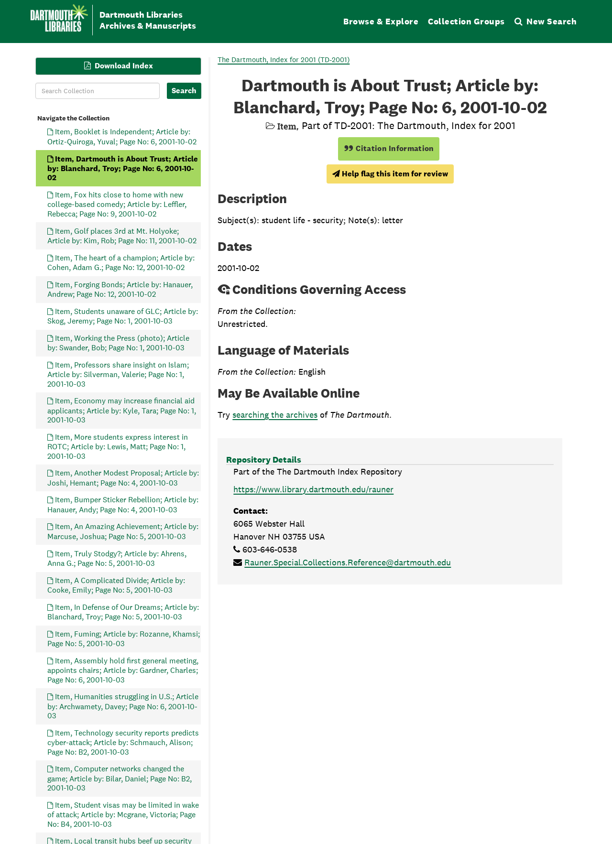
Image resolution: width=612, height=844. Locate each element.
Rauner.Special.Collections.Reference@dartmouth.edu (347, 562)
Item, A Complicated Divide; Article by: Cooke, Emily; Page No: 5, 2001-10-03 (116, 585)
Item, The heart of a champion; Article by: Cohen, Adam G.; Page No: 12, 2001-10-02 (121, 262)
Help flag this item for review (390, 174)
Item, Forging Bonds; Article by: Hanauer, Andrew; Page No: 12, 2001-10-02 (120, 289)
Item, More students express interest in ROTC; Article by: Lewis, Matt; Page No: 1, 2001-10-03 (117, 446)
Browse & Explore (380, 21)
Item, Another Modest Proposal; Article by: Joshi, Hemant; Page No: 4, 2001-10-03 (123, 477)
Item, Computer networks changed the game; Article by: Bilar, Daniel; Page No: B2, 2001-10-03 (119, 778)
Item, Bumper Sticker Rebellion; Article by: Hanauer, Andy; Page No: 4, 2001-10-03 (122, 504)
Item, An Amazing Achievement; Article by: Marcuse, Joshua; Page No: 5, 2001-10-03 (122, 531)
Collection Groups (466, 21)
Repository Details (263, 459)
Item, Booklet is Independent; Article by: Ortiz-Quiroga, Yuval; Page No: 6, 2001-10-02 (122, 136)
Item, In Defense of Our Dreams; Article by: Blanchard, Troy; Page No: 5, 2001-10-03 (123, 611)
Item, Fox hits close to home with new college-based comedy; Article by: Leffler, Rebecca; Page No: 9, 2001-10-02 (116, 204)
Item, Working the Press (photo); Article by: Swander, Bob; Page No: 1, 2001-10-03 (118, 342)
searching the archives (274, 414)
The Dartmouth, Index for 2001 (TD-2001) (284, 59)
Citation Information (389, 148)
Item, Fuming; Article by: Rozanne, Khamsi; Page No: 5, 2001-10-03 (123, 638)
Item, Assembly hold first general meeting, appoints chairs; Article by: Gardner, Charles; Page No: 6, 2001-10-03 (122, 669)
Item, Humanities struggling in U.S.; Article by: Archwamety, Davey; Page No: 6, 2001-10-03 (122, 706)
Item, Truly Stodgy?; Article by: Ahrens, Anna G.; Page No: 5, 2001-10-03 (116, 558)
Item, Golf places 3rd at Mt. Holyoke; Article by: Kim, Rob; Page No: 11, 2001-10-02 (122, 235)
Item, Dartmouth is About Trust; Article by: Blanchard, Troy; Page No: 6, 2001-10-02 (122, 168)
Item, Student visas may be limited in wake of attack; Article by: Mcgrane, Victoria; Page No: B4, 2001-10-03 (123, 814)
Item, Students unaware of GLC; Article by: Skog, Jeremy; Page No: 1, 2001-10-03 (122, 315)
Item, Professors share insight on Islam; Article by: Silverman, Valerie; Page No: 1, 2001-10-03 (118, 374)
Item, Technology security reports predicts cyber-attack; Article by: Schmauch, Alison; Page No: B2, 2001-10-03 (123, 742)
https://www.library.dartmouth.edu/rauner (313, 489)
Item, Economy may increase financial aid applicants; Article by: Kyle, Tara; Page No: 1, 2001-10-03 (121, 410)
